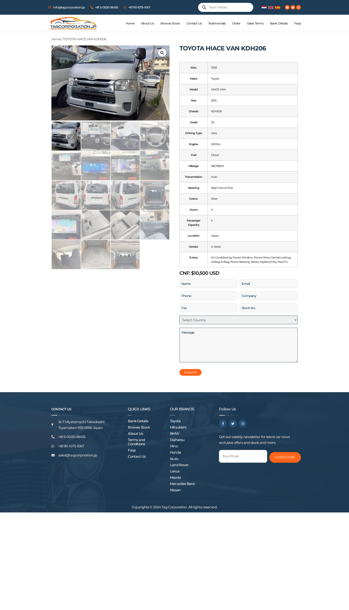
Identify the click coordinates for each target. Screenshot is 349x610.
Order (236, 23)
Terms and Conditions (136, 442)
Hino (174, 446)
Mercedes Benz (182, 484)
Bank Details (279, 23)
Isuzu (174, 459)
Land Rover (179, 465)
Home (130, 23)
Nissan (175, 490)
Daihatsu (177, 440)
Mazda (175, 477)
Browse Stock (170, 23)
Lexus (174, 471)
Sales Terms (255, 23)
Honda (175, 452)
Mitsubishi (178, 427)
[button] (162, 53)
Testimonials (216, 23)
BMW (174, 434)
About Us (147, 23)
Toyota (175, 421)
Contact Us (194, 23)
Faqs (297, 23)
